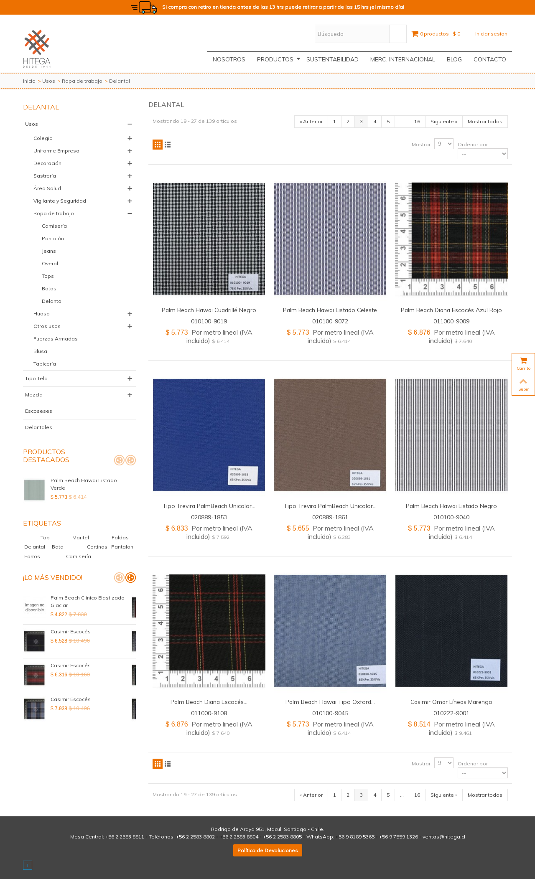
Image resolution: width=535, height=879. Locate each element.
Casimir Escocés (71, 631)
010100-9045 (330, 712)
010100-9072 (330, 321)
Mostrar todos (485, 121)
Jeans (49, 251)
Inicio (29, 81)
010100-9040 (451, 517)
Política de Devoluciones (267, 850)
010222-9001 (451, 712)
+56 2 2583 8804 (238, 836)
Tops (48, 276)
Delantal (52, 301)
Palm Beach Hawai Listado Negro (451, 505)
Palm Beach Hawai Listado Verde (92, 480)
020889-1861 (330, 517)
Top (50, 537)
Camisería (54, 226)
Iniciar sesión (491, 33)
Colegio (43, 138)
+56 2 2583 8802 (195, 836)
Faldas (120, 537)
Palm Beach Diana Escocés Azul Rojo (451, 309)
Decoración (47, 163)
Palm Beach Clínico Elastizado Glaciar (88, 601)
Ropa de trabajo (82, 81)
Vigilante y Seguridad (59, 201)
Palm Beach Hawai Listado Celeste (330, 309)
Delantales (38, 427)
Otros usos (47, 326)
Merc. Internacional (402, 59)
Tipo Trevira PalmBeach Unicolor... (209, 505)
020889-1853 (209, 517)
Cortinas (98, 547)
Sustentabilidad (332, 59)
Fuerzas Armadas (55, 338)
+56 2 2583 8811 (124, 836)
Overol (50, 263)
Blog (454, 59)
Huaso (41, 313)
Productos (279, 59)
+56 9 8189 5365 (355, 836)
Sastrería (44, 176)
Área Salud (47, 188)
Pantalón (53, 238)
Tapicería (44, 364)
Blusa (40, 351)
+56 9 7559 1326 (398, 836)
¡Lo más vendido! (52, 578)
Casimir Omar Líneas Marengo (451, 701)
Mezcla (34, 394)
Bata (58, 547)
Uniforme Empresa (56, 150)
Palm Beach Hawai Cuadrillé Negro (209, 309)
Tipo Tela (36, 378)
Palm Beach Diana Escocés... (209, 701)
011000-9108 (209, 712)
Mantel (85, 537)
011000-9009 (451, 321)
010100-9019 (209, 321)
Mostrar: (422, 144)
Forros (32, 556)
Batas (49, 288)
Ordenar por (473, 144)
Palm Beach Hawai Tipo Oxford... (330, 701)
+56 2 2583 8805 (282, 836)
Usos (48, 81)
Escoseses (38, 411)
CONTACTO (490, 59)
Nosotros (229, 59)
